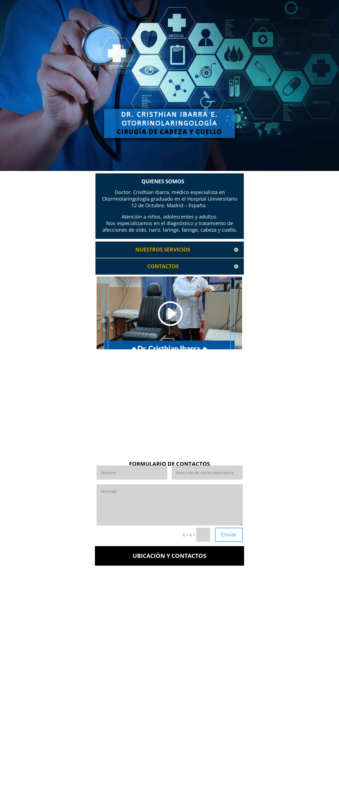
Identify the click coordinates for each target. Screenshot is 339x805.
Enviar (229, 534)
